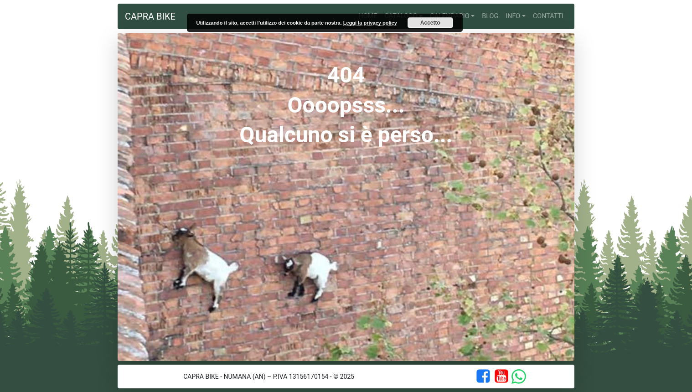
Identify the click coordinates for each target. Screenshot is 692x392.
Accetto (430, 23)
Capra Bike (150, 16)
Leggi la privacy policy (370, 23)
